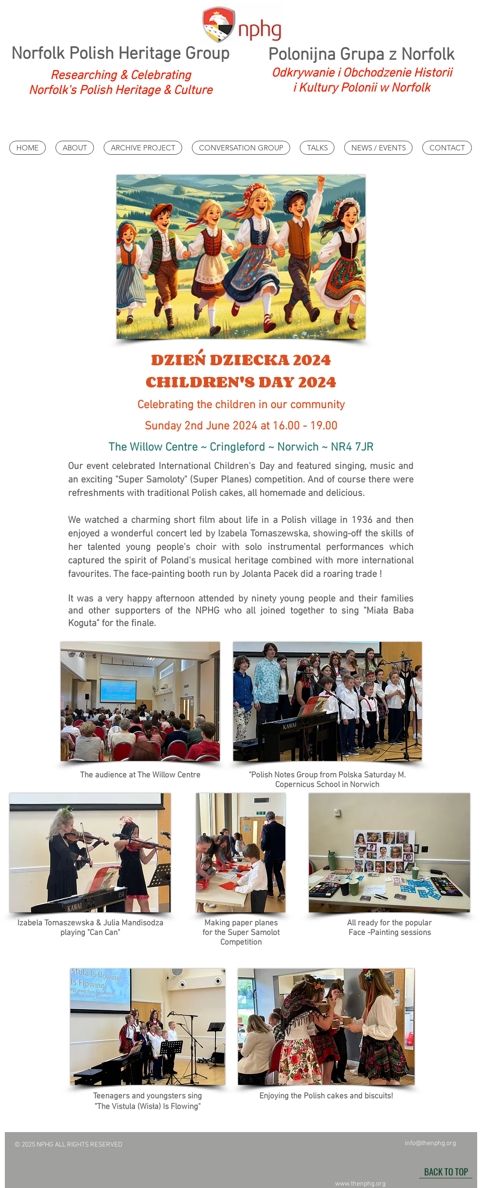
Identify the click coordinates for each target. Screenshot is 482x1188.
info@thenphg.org (430, 1143)
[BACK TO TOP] (445, 1171)
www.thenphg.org (360, 1184)
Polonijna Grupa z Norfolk (361, 55)
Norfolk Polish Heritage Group (120, 54)
